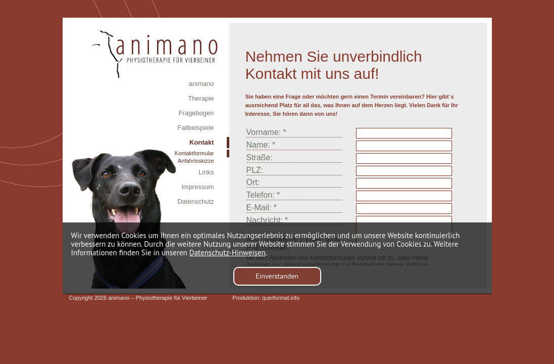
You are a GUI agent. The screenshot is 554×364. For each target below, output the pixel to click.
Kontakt (201, 142)
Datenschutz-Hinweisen (227, 252)
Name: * (261, 145)
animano (201, 83)
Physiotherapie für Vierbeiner (172, 298)
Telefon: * (263, 195)
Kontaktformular (194, 153)
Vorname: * (266, 132)
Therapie (201, 98)
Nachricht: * (267, 220)
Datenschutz (195, 201)
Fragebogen (196, 113)
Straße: (259, 157)
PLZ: (255, 170)
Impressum (197, 187)
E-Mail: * (261, 207)
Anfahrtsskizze (196, 161)
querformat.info (280, 298)
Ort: (253, 182)
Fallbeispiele (195, 127)
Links (206, 172)
